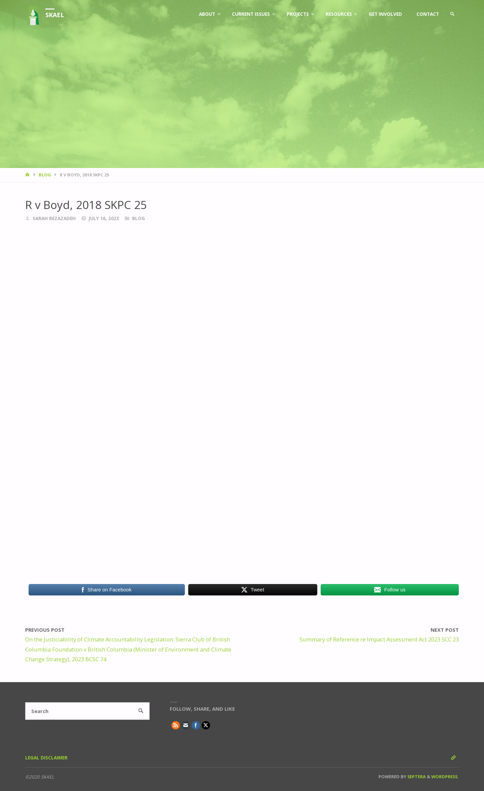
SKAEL (54, 15)
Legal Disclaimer (46, 758)
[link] (452, 14)
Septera (416, 777)
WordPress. (445, 777)
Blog (45, 175)
